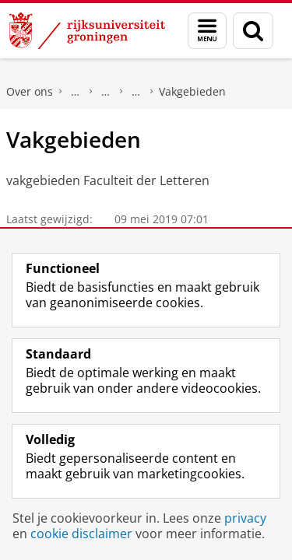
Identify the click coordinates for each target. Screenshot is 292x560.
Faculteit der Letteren (75, 92)
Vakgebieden (192, 91)
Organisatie (136, 92)
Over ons (29, 91)
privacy (245, 518)
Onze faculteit (106, 92)
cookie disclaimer (81, 533)
